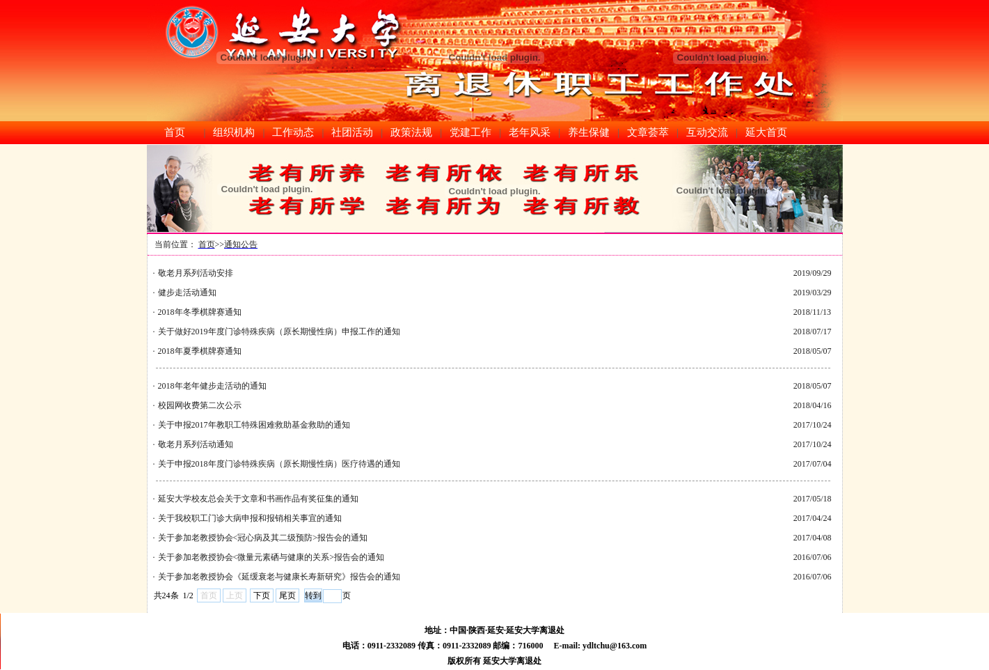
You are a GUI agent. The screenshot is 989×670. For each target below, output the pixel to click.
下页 (261, 595)
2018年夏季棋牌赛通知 (200, 351)
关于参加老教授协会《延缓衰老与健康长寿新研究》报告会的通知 (279, 577)
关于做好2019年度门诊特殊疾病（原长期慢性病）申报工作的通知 (279, 331)
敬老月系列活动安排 (195, 273)
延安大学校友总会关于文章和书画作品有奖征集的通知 (258, 499)
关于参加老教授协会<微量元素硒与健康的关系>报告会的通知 (271, 557)
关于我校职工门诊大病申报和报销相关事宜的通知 (250, 518)
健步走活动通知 (187, 292)
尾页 (287, 595)
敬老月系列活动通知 (195, 444)
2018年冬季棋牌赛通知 (200, 312)
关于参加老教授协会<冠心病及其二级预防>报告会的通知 (263, 538)
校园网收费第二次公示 (200, 405)
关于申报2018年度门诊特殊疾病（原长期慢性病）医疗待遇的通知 (279, 464)
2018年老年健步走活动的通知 (212, 386)
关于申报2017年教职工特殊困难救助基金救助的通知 (254, 425)
